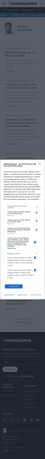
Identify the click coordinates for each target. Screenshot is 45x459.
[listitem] (22, 207)
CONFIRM (13, 286)
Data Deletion (9, 295)
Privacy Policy (36, 295)
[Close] (40, 164)
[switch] (36, 212)
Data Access (22, 295)
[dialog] (22, 229)
